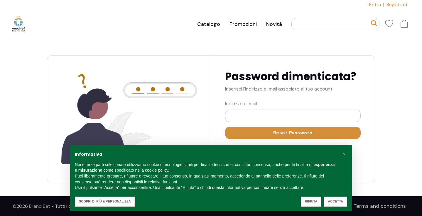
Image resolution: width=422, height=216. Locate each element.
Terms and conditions (380, 206)
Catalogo (208, 24)
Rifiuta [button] (311, 201)
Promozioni (243, 24)
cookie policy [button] (156, 170)
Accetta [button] (335, 201)
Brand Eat (39, 206)
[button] (344, 154)
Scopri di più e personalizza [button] (105, 201)
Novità (274, 24)
